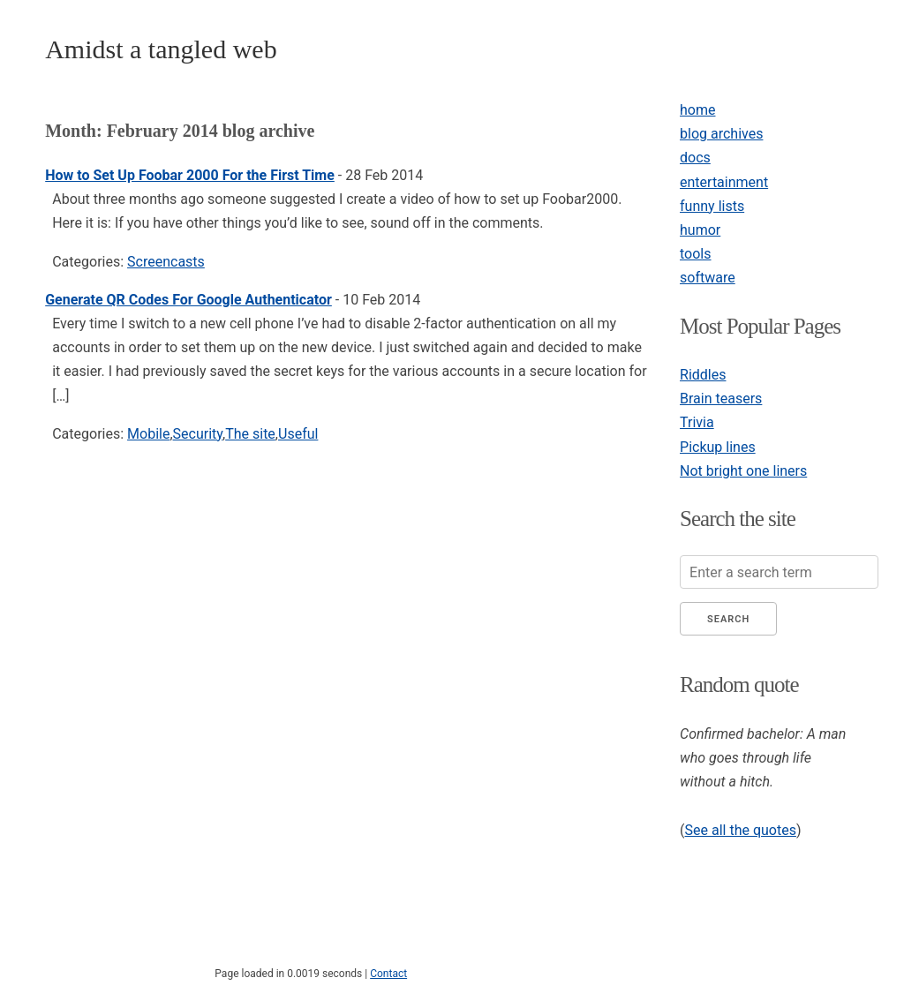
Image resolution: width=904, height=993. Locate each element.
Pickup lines (718, 447)
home (697, 110)
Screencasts (166, 261)
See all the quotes (740, 830)
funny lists (712, 206)
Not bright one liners (743, 471)
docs (695, 157)
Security (197, 433)
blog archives (721, 133)
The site (250, 433)
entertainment (724, 182)
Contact (388, 973)
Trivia (697, 422)
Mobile (148, 433)
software (707, 277)
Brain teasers (721, 398)
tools (695, 253)
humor (700, 230)
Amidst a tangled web (160, 49)
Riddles (703, 374)
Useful (298, 433)
